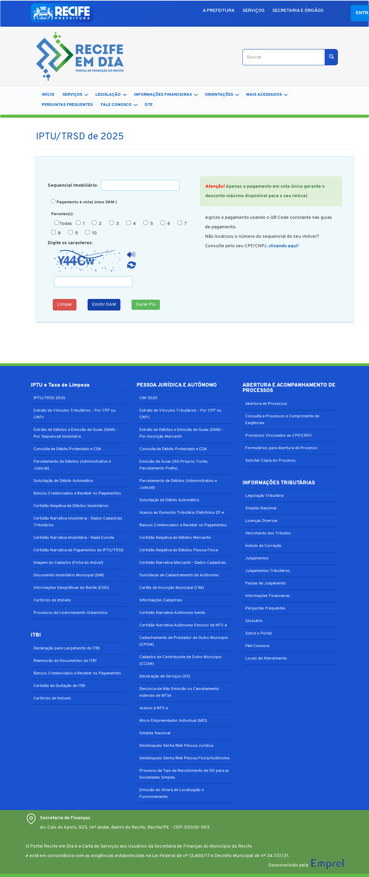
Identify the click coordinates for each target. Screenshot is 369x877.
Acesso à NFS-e (153, 708)
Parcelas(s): (62, 214)
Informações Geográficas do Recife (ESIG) (71, 588)
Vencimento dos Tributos (268, 533)
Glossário (253, 621)
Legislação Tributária (264, 496)
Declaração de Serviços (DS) (164, 676)
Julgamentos (257, 558)
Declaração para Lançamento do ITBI (66, 648)
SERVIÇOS (253, 10)
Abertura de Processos (266, 404)
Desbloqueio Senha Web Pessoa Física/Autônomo (184, 758)
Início (48, 95)
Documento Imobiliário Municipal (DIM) (68, 575)
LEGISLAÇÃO (111, 95)
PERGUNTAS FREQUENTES (67, 105)
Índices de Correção (263, 546)
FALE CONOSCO (119, 105)
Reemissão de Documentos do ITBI (64, 661)
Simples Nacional (154, 733)
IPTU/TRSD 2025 (49, 398)
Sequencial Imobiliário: (74, 185)
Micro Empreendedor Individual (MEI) (173, 721)
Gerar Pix (146, 304)
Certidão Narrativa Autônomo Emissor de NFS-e (183, 625)
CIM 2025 (148, 398)
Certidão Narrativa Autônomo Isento (172, 613)
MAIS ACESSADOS (267, 95)
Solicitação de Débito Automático (63, 481)
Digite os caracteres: (70, 243)
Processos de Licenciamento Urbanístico (70, 613)
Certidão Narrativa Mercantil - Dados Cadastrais (182, 563)
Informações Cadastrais (160, 600)
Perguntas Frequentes (265, 608)
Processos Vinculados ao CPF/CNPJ (278, 436)
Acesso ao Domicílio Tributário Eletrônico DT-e (181, 513)
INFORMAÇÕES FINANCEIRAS (166, 95)
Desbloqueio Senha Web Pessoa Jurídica (176, 746)
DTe (149, 105)
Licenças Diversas (261, 521)
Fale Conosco (257, 646)
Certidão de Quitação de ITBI (59, 686)
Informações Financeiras (267, 596)
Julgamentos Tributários (267, 571)
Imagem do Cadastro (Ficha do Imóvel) (68, 563)
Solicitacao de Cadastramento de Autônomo (179, 575)
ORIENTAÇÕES (222, 95)
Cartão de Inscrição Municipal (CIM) (171, 588)
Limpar (64, 304)
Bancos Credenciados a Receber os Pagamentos (77, 493)
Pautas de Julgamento (265, 583)
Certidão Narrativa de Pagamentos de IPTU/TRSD (78, 550)
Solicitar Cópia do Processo (270, 461)
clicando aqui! (284, 246)
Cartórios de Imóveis (52, 600)
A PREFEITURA (219, 10)
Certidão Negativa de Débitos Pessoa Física (178, 550)
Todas (64, 223)
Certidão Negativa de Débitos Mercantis (175, 538)
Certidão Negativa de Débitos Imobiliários (71, 506)
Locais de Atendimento (266, 658)
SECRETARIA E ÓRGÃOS (297, 10)
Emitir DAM (104, 304)
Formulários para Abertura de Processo (281, 448)
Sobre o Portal (258, 633)
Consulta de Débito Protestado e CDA (67, 449)
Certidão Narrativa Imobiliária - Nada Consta (73, 538)
